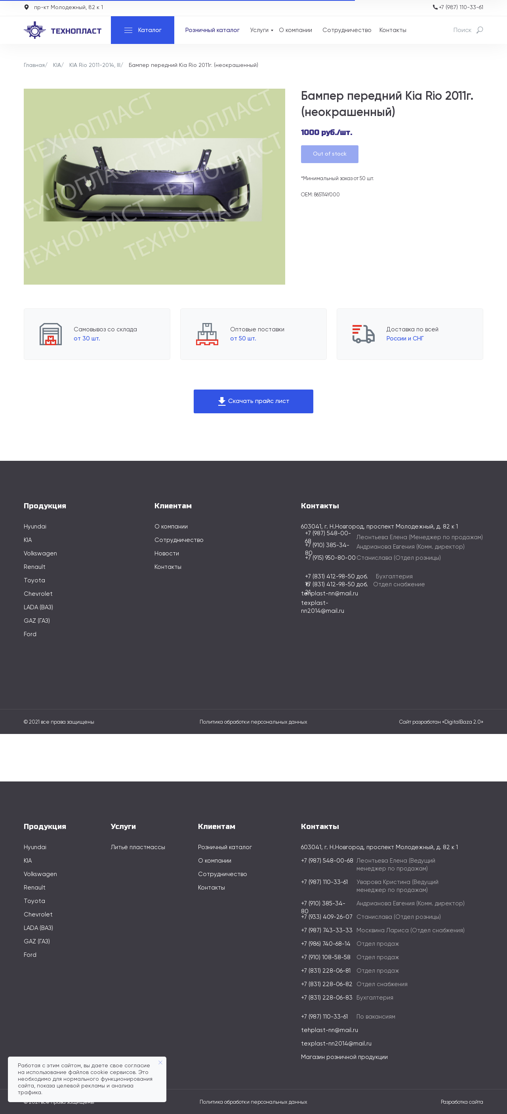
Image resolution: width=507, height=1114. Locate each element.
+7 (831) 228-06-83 (327, 998)
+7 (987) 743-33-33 (327, 930)
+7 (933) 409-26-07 (327, 917)
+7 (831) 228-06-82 (327, 984)
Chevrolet (38, 594)
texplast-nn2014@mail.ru (336, 1044)
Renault (35, 567)
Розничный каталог (212, 30)
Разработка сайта (462, 1102)
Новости (166, 554)
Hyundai (35, 527)
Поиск (463, 30)
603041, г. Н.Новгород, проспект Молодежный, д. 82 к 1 (379, 847)
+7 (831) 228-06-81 (326, 971)
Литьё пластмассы (138, 847)
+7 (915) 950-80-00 (330, 558)
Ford (30, 634)
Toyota (34, 581)
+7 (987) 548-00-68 (327, 861)
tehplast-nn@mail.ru (329, 594)
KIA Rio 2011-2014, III (94, 65)
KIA (57, 65)
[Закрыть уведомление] (160, 1062)
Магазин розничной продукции (344, 1057)
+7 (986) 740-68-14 (326, 944)
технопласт (76, 31)
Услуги (259, 30)
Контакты (392, 30)
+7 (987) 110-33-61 (461, 7)
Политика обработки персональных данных (253, 722)
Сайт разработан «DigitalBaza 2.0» (441, 722)
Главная (34, 65)
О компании (295, 30)
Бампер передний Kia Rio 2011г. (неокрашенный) (193, 65)
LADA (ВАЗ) (38, 607)
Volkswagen (40, 554)
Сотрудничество (347, 30)
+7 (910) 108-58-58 (326, 957)
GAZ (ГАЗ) (37, 621)
